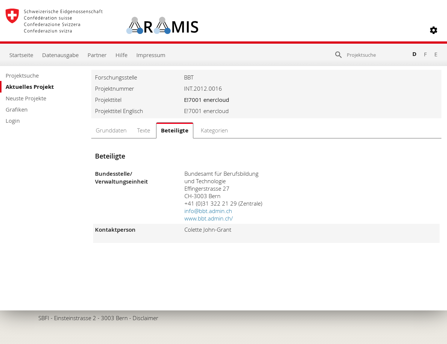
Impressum (150, 55)
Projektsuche (22, 75)
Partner (97, 55)
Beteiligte (174, 130)
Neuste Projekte (26, 98)
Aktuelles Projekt (30, 87)
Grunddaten (111, 130)
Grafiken (17, 109)
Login (13, 120)
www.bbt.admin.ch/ (208, 218)
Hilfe (121, 55)
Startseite (21, 55)
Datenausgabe (60, 55)
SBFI (43, 318)
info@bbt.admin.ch (208, 211)
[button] (433, 30)
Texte (143, 130)
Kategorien (214, 130)
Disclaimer (145, 318)
